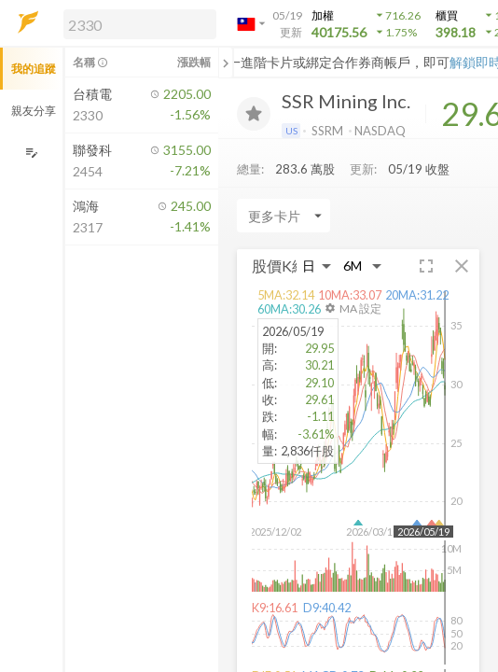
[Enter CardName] (283, 215)
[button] (136, 23)
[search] (139, 24)
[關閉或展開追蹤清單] (225, 62)
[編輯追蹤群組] (31, 153)
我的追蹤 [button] (33, 69)
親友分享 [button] (33, 111)
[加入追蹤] (253, 114)
